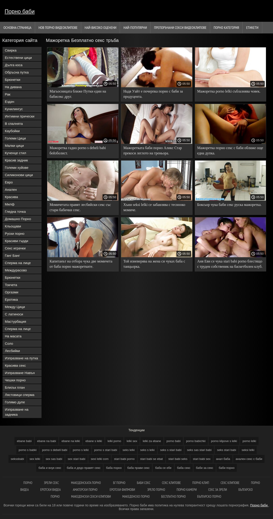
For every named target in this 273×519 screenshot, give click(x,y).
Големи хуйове (16, 167)
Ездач (9, 102)
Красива (11, 197)
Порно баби (20, 11)
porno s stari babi (105, 450)
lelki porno (114, 441)
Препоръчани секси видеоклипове (180, 27)
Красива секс (15, 365)
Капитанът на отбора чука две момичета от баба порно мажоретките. (81, 263)
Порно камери (187, 489)
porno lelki (249, 441)
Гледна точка (15, 211)
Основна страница (17, 27)
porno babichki (196, 441)
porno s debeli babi (54, 450)
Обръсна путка (17, 72)
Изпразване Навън (20, 373)
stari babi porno (124, 459)
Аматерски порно (85, 489)
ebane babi (24, 441)
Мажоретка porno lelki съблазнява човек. (229, 91)
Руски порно (14, 233)
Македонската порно (86, 483)
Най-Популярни (135, 27)
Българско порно (209, 496)
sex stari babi (76, 459)
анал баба (223, 459)
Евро (9, 182)
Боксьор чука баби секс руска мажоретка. (229, 205)
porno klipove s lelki (224, 441)
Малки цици (14, 146)
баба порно (114, 468)
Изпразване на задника (16, 411)
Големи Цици (15, 138)
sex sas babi (54, 459)
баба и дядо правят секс (83, 468)
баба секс (183, 468)
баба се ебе (163, 468)
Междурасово (16, 270)
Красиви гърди (16, 241)
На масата (13, 336)
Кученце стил (15, 153)
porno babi (174, 441)
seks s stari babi (170, 450)
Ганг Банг (12, 255)
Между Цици (15, 307)
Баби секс (143, 483)
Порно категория (226, 27)
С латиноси (14, 314)
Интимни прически (19, 116)
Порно (27, 483)
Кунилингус (14, 109)
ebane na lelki (70, 441)
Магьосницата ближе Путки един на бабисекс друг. (78, 93)
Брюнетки (12, 80)
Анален (11, 189)
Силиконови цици (19, 175)
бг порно (119, 483)
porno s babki (27, 450)
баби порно (227, 468)
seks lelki (129, 450)
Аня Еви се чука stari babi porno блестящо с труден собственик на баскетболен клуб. (229, 263)
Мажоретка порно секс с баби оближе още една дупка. (230, 150)
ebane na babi (46, 441)
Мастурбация (15, 321)
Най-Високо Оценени (101, 27)
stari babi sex (202, 459)
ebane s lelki (93, 441)
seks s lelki (147, 450)
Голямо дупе (15, 402)
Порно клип (200, 483)
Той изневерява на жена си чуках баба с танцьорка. (154, 263)
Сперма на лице (18, 263)
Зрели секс (52, 483)
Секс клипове (171, 483)
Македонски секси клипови (91, 496)
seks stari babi (226, 450)
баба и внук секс (50, 468)
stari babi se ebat (151, 459)
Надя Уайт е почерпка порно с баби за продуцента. (153, 93)
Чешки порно (15, 380)
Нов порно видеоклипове (58, 27)
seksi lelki (248, 450)
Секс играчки (15, 248)
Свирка (11, 50)
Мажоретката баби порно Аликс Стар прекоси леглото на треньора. (152, 150)
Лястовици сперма (19, 395)
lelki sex (132, 441)
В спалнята (14, 124)
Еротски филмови (123, 489)
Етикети (252, 27)
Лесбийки (12, 351)
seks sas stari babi (199, 450)
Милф (9, 204)
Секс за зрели (217, 489)
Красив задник (16, 160)
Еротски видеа (50, 489)
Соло (9, 343)
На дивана (13, 87)
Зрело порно (156, 489)
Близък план (15, 387)
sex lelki (35, 459)
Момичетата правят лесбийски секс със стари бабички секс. (80, 207)
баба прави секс (138, 468)
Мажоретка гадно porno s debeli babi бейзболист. (78, 150)
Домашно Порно (18, 219)
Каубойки (12, 131)
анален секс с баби (249, 459)
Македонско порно (136, 496)
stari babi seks (177, 459)
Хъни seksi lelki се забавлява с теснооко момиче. (154, 207)
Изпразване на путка (21, 358)
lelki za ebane (152, 441)
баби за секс (204, 468)
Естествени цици (18, 58)
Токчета (11, 285)
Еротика (11, 299)
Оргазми (11, 292)
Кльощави (13, 226)
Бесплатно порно (173, 496)
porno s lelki (81, 450)
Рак (7, 94)
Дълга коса (13, 65)
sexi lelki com (100, 459)
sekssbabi (17, 459)
